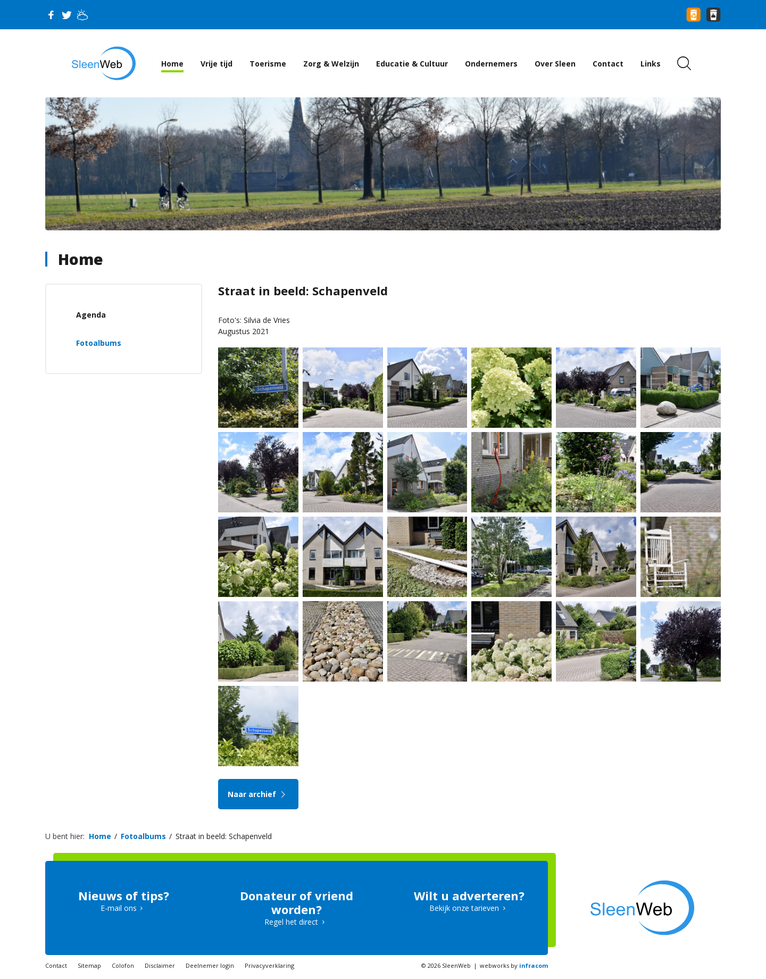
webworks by (514, 965)
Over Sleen (555, 64)
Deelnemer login (210, 965)
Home (172, 64)
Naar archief (258, 794)
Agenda (91, 315)
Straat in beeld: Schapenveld (224, 836)
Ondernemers (491, 64)
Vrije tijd (216, 64)
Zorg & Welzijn (331, 64)
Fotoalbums (98, 343)
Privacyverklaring (269, 965)
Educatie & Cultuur (412, 64)
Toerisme (267, 64)
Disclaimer (160, 965)
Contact (608, 64)
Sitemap (89, 965)
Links (650, 64)
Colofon (123, 965)
